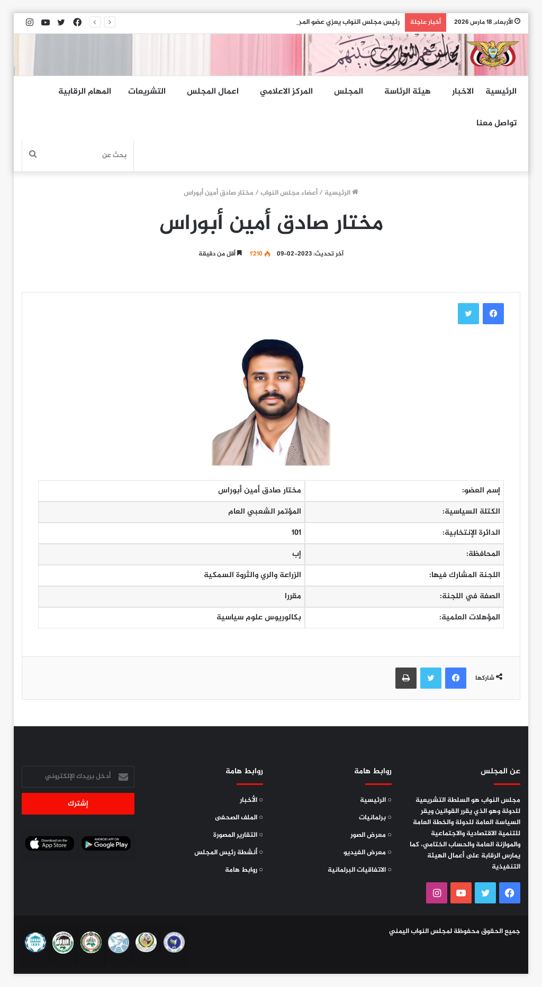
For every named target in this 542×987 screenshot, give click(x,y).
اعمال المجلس (213, 92)
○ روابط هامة (244, 870)
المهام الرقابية (84, 92)
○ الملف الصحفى (239, 818)
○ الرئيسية (376, 800)
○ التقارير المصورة (238, 835)
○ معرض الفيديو (368, 852)
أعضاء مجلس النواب (289, 193)
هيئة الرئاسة (407, 92)
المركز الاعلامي (286, 92)
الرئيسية (501, 92)
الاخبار (463, 92)
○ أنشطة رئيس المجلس (228, 852)
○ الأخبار (251, 800)
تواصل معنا (496, 123)
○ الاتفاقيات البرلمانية (360, 870)
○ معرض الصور (371, 835)
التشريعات (147, 92)
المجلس (348, 92)
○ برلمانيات (375, 818)
